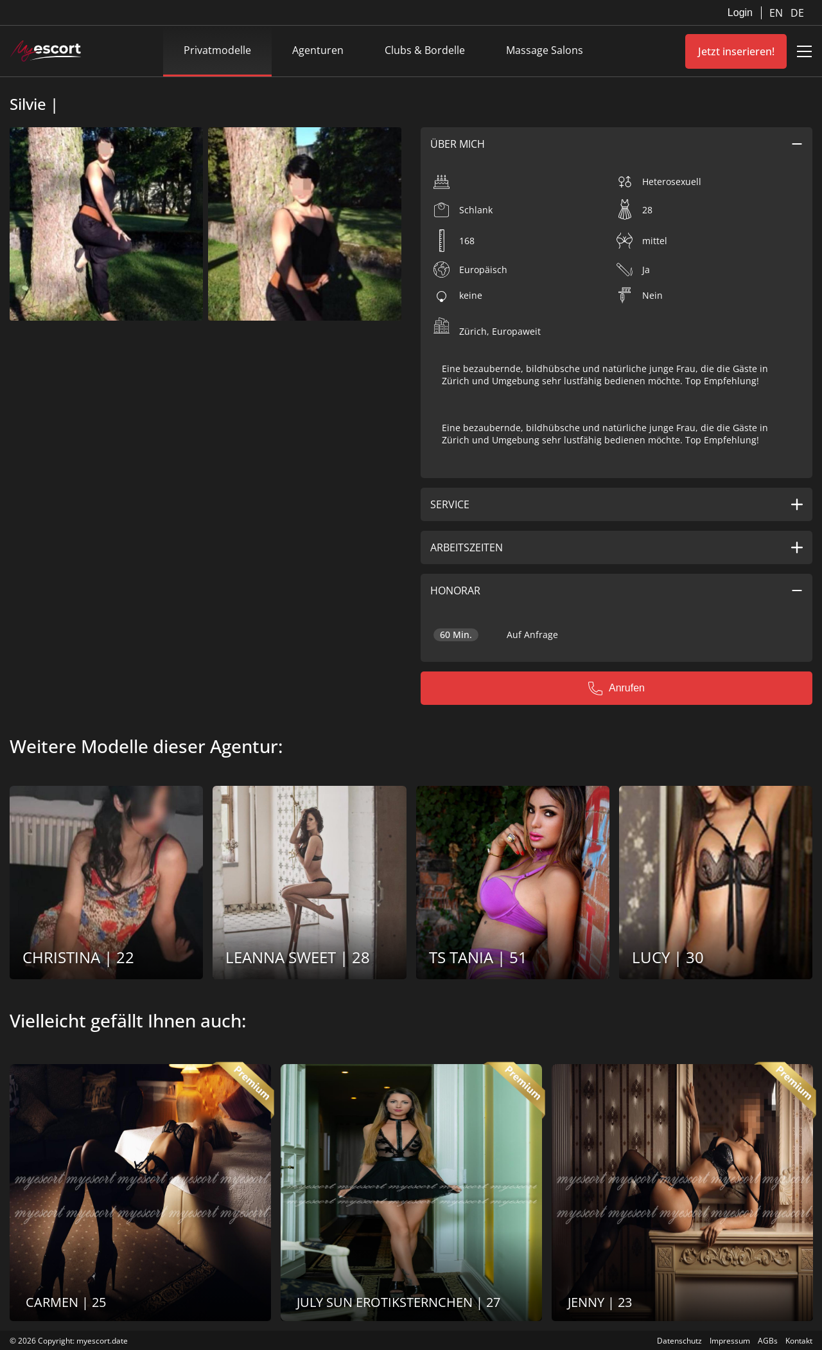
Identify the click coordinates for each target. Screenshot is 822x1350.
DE (797, 13)
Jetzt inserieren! (736, 51)
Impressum (730, 1340)
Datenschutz (679, 1340)
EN (777, 13)
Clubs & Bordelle (425, 50)
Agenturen (318, 50)
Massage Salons (544, 50)
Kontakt (798, 1340)
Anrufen (616, 688)
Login (740, 12)
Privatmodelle (217, 50)
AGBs (768, 1340)
